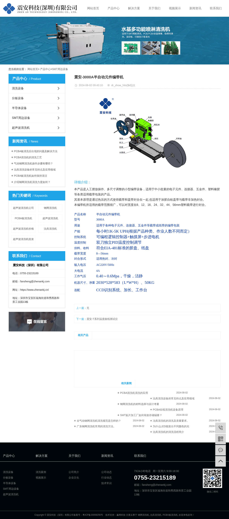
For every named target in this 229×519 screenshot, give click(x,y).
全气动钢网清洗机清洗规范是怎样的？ (99, 420)
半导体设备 (19, 108)
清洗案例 (41, 472)
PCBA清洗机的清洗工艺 (28, 157)
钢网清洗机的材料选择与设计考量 (139, 404)
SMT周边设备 (60, 69)
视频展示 (175, 8)
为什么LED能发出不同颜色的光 (171, 426)
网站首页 (93, 8)
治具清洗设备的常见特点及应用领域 (35, 169)
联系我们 (216, 8)
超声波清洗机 (21, 127)
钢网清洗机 (50, 207)
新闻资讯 (195, 8)
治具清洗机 (50, 228)
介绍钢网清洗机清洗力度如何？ (32, 182)
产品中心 (114, 8)
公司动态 (106, 472)
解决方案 (134, 8)
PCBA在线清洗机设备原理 (168, 409)
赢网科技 (121, 515)
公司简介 (74, 472)
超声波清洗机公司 (23, 207)
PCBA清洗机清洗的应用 (134, 392)
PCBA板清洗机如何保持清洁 (30, 175)
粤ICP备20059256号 (93, 515)
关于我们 (154, 8)
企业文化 (74, 477)
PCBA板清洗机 (23, 218)
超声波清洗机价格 (23, 228)
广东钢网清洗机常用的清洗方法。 (96, 426)
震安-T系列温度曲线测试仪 (102, 318)
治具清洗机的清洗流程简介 (168, 431)
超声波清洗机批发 (23, 239)
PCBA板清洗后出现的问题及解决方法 (35, 151)
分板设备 (18, 98)
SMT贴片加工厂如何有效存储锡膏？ (141, 415)
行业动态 (106, 477)
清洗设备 (18, 88)
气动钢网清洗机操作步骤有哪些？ (33, 163)
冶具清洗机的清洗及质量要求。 (171, 420)
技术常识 (106, 483)
